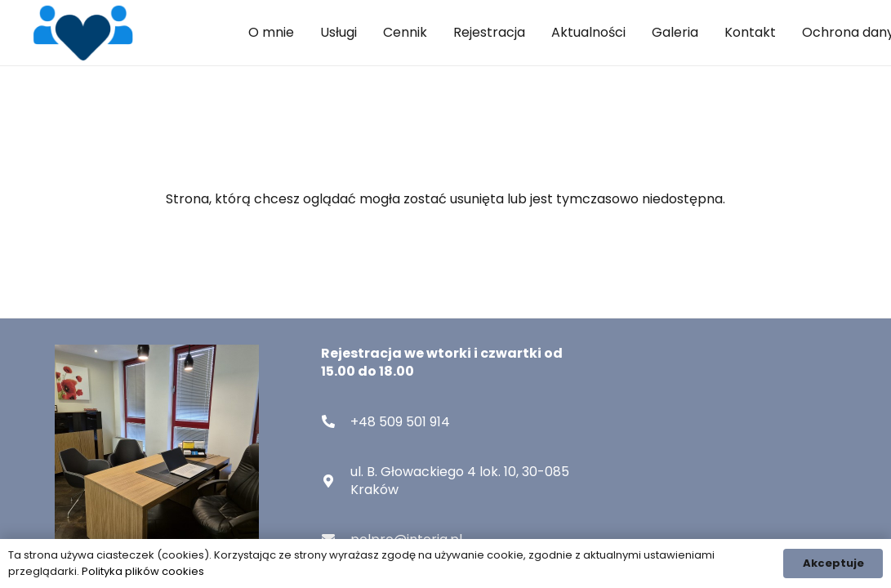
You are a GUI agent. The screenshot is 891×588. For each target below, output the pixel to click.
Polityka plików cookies (143, 571)
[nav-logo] (83, 32)
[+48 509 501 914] (335, 422)
